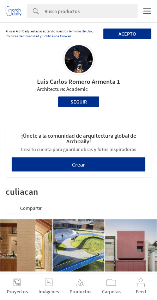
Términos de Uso (80, 31)
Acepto (127, 34)
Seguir (79, 102)
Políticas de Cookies (56, 36)
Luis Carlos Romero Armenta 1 (78, 81)
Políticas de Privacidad (22, 36)
